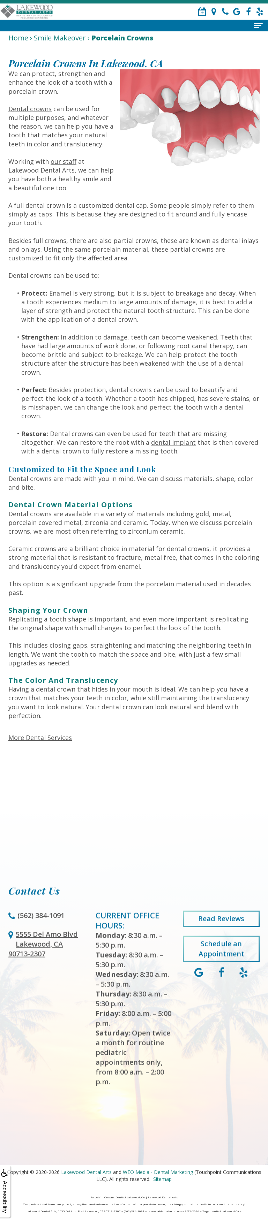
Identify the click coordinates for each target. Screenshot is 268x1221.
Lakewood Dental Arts (86, 1172)
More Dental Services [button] (40, 737)
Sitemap (162, 1179)
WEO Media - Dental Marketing (158, 1172)
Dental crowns (30, 109)
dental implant (173, 442)
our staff (63, 161)
